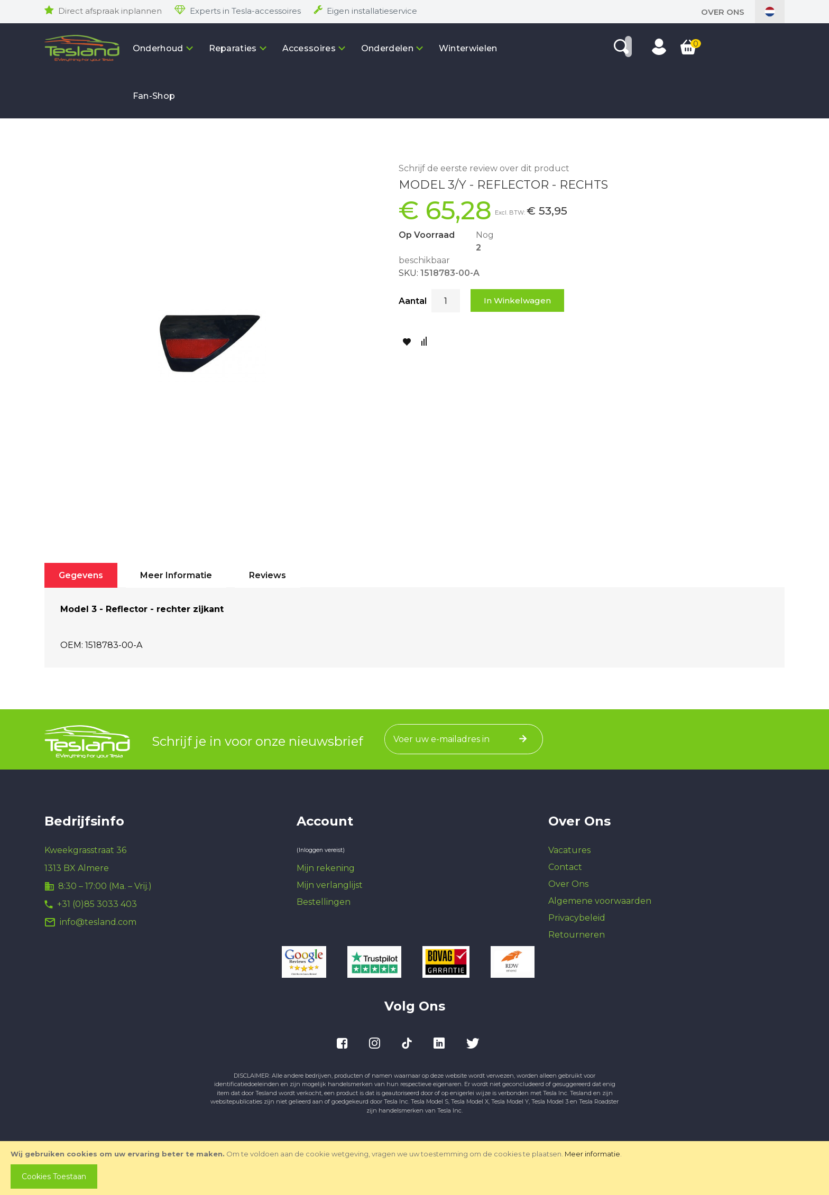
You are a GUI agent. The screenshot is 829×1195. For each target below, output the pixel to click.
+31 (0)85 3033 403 (97, 904)
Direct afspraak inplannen (110, 11)
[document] (416, 1168)
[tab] (80, 575)
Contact (565, 867)
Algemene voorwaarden (599, 901)
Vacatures (569, 850)
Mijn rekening (326, 868)
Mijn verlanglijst (330, 885)
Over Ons (722, 12)
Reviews (267, 575)
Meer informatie (592, 1154)
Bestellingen (324, 902)
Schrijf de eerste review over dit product (484, 168)
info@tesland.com (98, 922)
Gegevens (81, 575)
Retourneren (576, 935)
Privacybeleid (576, 918)
